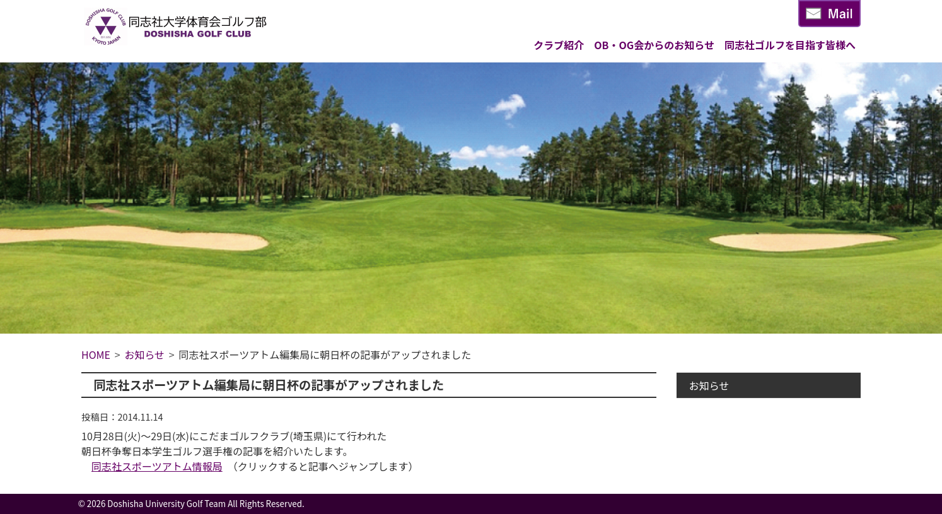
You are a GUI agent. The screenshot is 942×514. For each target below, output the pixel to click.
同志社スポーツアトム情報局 (157, 466)
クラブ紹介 (558, 44)
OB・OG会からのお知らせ (654, 44)
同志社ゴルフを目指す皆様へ (790, 44)
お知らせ (709, 385)
